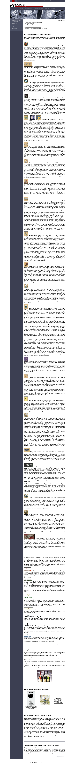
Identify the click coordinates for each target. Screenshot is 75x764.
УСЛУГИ (21, 8)
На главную (46, 0)
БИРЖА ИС (47, 8)
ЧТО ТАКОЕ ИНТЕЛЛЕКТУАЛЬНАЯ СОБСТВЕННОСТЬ (17, 21)
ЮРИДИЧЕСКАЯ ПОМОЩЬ (38, 8)
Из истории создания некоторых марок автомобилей (33, 22)
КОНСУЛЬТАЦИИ (14, 23)
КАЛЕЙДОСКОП (14, 28)
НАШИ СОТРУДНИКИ (28, 8)
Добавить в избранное (61, 0)
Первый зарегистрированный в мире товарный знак (33, 27)
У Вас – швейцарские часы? (29, 23)
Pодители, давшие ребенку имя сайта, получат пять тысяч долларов (36, 28)
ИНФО (13, 26)
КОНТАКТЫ (53, 8)
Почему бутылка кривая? (29, 24)
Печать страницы (53, 0)
